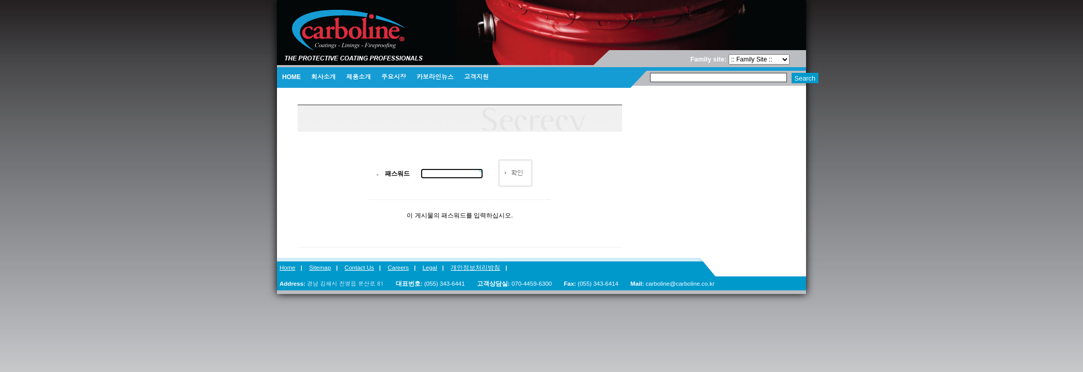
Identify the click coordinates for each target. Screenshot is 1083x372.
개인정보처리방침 (475, 268)
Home (288, 268)
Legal (430, 268)
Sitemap (320, 268)
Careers (398, 268)
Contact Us (359, 268)
